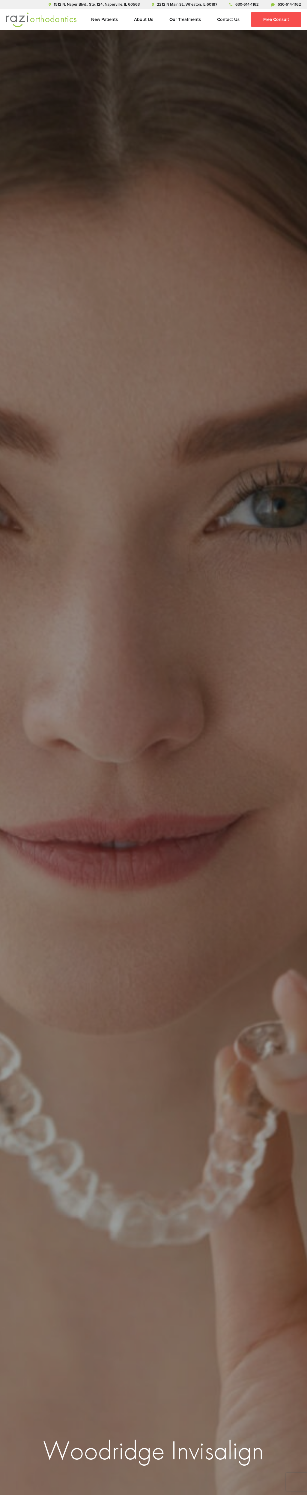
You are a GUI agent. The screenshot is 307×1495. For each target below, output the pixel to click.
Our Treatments (185, 19)
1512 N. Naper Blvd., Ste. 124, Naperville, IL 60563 (94, 4)
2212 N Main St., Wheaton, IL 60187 (184, 4)
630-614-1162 (244, 4)
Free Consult (276, 19)
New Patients (104, 19)
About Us (143, 19)
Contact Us (228, 19)
